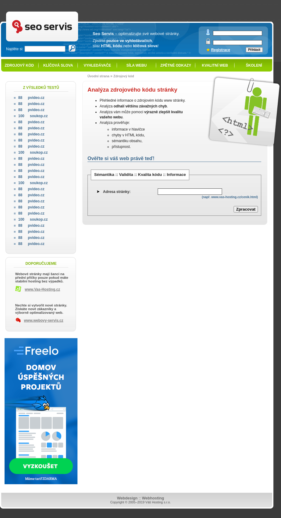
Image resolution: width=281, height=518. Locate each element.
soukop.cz (33, 116)
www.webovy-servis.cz (43, 320)
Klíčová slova (58, 65)
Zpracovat (245, 209)
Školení (254, 65)
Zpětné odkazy (175, 65)
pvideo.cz (31, 98)
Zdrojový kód (19, 65)
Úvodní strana (98, 76)
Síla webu (136, 65)
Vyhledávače (97, 65)
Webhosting (153, 498)
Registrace (220, 50)
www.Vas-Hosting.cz (42, 289)
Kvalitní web (215, 65)
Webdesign (127, 498)
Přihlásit (254, 49)
